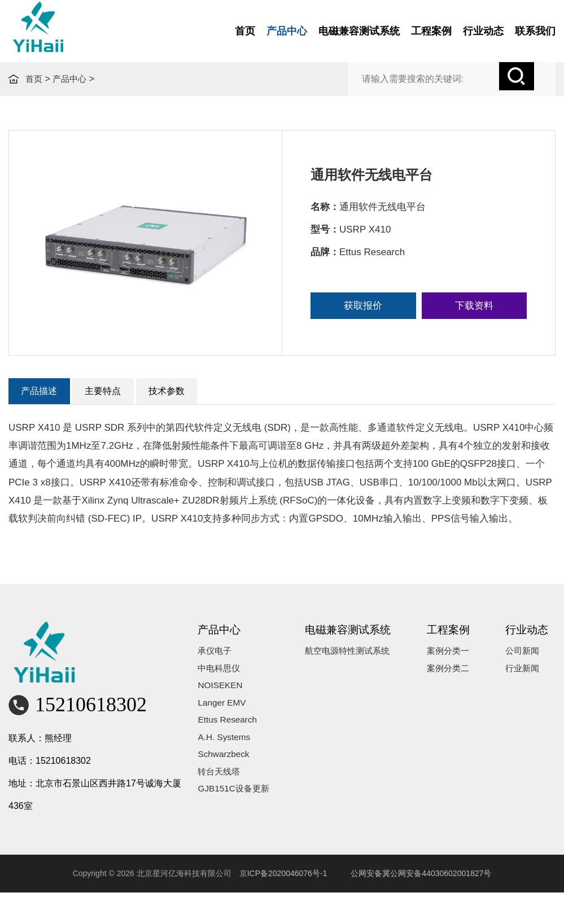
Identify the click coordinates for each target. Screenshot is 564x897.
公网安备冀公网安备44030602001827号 (421, 877)
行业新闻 (528, 675)
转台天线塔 (228, 790)
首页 (245, 31)
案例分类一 (456, 655)
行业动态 (483, 31)
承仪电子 (224, 655)
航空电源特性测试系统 (357, 655)
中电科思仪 (228, 675)
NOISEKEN (229, 694)
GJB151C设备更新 (243, 809)
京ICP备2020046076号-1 (283, 877)
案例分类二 (456, 675)
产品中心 (286, 31)
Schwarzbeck (232, 771)
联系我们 (535, 31)
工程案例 (431, 31)
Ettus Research (236, 732)
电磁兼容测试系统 (359, 31)
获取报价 (363, 305)
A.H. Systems (233, 751)
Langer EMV (231, 713)
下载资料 (474, 305)
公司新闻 (528, 655)
